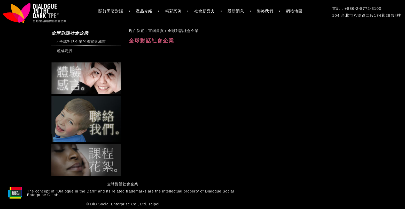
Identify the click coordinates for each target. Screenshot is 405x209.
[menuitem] (156, 31)
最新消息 (236, 11)
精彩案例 (173, 11)
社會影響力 (204, 11)
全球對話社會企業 (122, 184)
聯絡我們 (265, 11)
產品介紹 (144, 11)
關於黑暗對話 (110, 11)
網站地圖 (294, 11)
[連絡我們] (86, 51)
